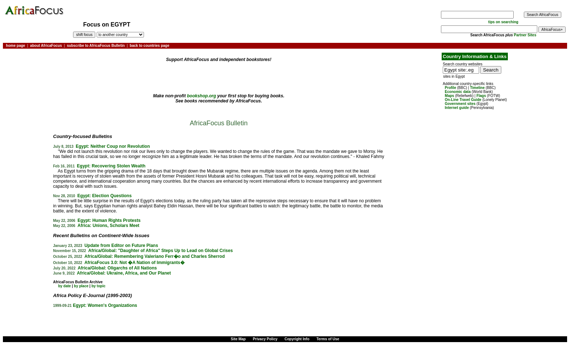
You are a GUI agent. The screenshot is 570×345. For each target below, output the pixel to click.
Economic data (458, 92)
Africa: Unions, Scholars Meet (108, 225)
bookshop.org (201, 95)
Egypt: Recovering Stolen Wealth (111, 166)
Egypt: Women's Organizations (105, 305)
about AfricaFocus (46, 46)
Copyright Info (297, 339)
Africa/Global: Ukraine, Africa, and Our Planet (124, 273)
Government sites (460, 104)
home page (15, 46)
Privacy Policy (265, 339)
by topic (98, 286)
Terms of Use (328, 339)
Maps (449, 96)
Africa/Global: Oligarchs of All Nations (117, 268)
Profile (450, 88)
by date (64, 286)
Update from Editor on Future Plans (121, 245)
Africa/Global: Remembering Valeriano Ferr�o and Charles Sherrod (154, 256)
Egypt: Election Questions (104, 195)
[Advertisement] (27, 73)
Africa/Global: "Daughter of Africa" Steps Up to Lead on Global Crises (160, 250)
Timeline (477, 88)
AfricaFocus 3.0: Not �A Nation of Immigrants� (134, 262)
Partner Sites (525, 35)
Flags (481, 96)
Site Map (238, 339)
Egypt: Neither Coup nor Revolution (113, 146)
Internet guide (457, 108)
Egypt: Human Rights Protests (108, 220)
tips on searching (503, 22)
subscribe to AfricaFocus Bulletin (96, 46)
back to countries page (149, 46)
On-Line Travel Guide (463, 100)
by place (81, 286)
